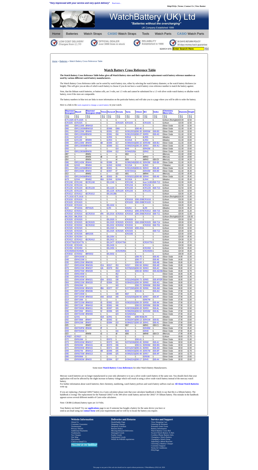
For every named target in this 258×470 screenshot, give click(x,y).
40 (117, 297)
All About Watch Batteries (187, 384)
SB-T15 (156, 211)
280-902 (139, 317)
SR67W (147, 300)
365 (67, 126)
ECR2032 (90, 225)
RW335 (89, 262)
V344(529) (130, 151)
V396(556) (130, 311)
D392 (109, 320)
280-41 (139, 162)
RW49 (89, 143)
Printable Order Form (159, 426)
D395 (109, 354)
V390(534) (130, 146)
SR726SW (79, 308)
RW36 (89, 151)
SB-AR (156, 265)
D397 (109, 308)
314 (67, 300)
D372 (109, 339)
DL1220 (110, 188)
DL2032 (110, 225)
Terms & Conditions (159, 448)
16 (117, 331)
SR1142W (79, 162)
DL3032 (110, 254)
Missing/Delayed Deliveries (122, 431)
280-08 (139, 176)
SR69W (147, 345)
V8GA (128, 137)
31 (117, 282)
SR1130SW (80, 146)
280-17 (139, 359)
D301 (109, 168)
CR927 (68, 336)
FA (102, 214)
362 (67, 302)
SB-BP (156, 351)
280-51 (139, 345)
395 (67, 354)
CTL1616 (69, 196)
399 (67, 351)
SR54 (146, 146)
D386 (109, 162)
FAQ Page (155, 450)
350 (67, 148)
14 (117, 148)
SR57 (146, 354)
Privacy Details (77, 428)
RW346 (89, 291)
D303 (109, 176)
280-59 (139, 268)
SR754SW (79, 331)
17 (117, 143)
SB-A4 (156, 359)
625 (67, 208)
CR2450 (69, 248)
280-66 (139, 291)
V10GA (129, 140)
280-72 (139, 285)
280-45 (139, 342)
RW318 (89, 128)
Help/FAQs (171, 6)
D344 (109, 151)
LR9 (109, 208)
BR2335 (89, 234)
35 (117, 351)
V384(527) (130, 322)
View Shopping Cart (159, 422)
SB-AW (156, 288)
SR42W (147, 148)
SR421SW (79, 259)
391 (67, 131)
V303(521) (130, 176)
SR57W (147, 351)
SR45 (146, 359)
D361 (109, 305)
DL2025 (110, 222)
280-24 (139, 146)
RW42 (89, 171)
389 (67, 143)
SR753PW (79, 328)
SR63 (146, 268)
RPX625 (90, 208)
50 (117, 268)
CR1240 (69, 182)
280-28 (139, 308)
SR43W (147, 162)
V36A (128, 317)
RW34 (89, 168)
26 (117, 308)
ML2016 (69, 216)
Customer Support (158, 446)
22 (117, 131)
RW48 (89, 328)
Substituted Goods (118, 437)
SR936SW (79, 359)
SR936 (147, 356)
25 (117, 354)
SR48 (146, 331)
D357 (109, 171)
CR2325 (69, 231)
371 (67, 348)
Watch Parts (163, 33)
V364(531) (130, 282)
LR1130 (78, 140)
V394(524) (130, 359)
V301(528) (130, 168)
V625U (129, 208)
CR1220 (69, 188)
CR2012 (69, 211)
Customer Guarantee (79, 424)
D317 (109, 265)
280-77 (139, 259)
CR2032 (69, 225)
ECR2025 (90, 222)
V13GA (129, 179)
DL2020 (110, 219)
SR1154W (79, 171)
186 (67, 165)
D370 (109, 345)
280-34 (139, 282)
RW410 (89, 305)
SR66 (146, 288)
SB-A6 (156, 259)
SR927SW (79, 354)
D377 (109, 288)
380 (67, 356)
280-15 (139, 143)
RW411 (89, 311)
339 (67, 274)
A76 (67, 179)
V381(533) (130, 134)
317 (67, 265)
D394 (109, 359)
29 (117, 311)
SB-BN (156, 345)
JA (102, 268)
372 (67, 339)
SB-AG (156, 282)
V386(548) (130, 162)
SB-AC (156, 268)
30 (117, 348)
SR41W (147, 320)
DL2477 (110, 242)
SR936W (79, 356)
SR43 (146, 168)
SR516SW (79, 265)
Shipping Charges (118, 424)
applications (93, 408)
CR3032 (69, 254)
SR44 (146, 176)
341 (67, 294)
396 (67, 311)
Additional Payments (79, 431)
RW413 (89, 351)
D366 (109, 128)
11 (117, 146)
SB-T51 (156, 225)
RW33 (89, 359)
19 (117, 302)
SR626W (79, 285)
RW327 (89, 268)
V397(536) (130, 308)
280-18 (139, 322)
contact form (89, 411)
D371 (109, 348)
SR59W (147, 311)
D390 (109, 146)
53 (117, 265)
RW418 (89, 126)
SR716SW (79, 297)
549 (127, 148)
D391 (109, 131)
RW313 (89, 354)
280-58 (139, 265)
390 (67, 146)
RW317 (89, 342)
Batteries (72, 33)
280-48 (139, 354)
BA (102, 288)
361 (67, 305)
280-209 (139, 199)
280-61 (139, 339)
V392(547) (130, 320)
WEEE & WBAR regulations (122, 439)
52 (117, 274)
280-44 (139, 351)
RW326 (89, 265)
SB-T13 (156, 182)
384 (67, 322)
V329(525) (130, 314)
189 (67, 140)
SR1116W (79, 126)
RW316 (89, 297)
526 (127, 331)
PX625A (78, 208)
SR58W (147, 305)
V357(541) (130, 171)
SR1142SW (80, 168)
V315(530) (130, 297)
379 (67, 268)
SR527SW (79, 271)
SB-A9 (156, 176)
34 (117, 134)
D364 (109, 282)
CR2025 (69, 222)
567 (127, 294)
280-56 (139, 297)
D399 (109, 351)
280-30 (139, 131)
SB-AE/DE (158, 271)
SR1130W (79, 143)
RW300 (89, 314)
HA (102, 297)
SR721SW (79, 302)
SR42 (146, 151)
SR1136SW (80, 151)
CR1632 (69, 205)
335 (67, 262)
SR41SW (79, 322)
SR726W (79, 311)
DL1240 (110, 182)
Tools (145, 33)
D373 (109, 342)
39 (117, 294)
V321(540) (130, 279)
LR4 (145, 317)
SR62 (146, 265)
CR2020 (69, 219)
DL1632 (110, 205)
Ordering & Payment (159, 424)
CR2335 (69, 234)
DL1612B (111, 194)
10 (117, 322)
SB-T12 (156, 231)
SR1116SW (80, 128)
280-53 (139, 305)
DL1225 (110, 191)
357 (67, 171)
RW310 (89, 302)
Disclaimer (75, 439)
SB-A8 (156, 168)
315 (67, 297)
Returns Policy (117, 428)
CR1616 (69, 199)
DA (102, 279)
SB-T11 (156, 214)
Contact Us (189, 6)
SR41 (146, 322)
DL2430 (110, 245)
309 (67, 331)
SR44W (147, 171)
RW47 (89, 320)
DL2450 (110, 248)
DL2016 (110, 214)
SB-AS (156, 134)
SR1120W (79, 131)
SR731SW (79, 314)
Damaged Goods (117, 433)
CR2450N (69, 251)
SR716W (79, 300)
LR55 (109, 137)
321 (67, 279)
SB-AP (156, 354)
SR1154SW (80, 176)
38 (117, 279)
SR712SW (79, 291)
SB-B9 (156, 171)
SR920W (79, 345)
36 (117, 345)
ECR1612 (90, 194)
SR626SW (79, 288)
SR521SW (79, 268)
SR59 (146, 308)
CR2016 (69, 214)
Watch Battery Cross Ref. (161, 431)
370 (67, 345)
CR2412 (69, 239)
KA (102, 179)
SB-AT (156, 297)
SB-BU (156, 143)
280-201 (139, 228)
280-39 (139, 288)
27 (117, 359)
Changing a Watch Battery (161, 437)
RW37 (89, 322)
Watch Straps (93, 33)
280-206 (139, 214)
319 (67, 271)
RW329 (89, 288)
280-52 (139, 311)
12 (117, 151)
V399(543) (130, 351)
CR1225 (69, 191)
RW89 (89, 140)
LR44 (77, 179)
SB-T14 (156, 222)
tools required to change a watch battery (93, 105)
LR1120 (78, 137)
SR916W (79, 339)
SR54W (147, 143)
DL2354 (110, 237)
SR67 (146, 297)
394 (67, 359)
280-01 (139, 168)
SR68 (146, 342)
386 (67, 162)
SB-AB (156, 262)
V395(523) (130, 354)
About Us (75, 422)
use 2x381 (148, 182)
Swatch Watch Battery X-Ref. (163, 433)
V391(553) (130, 131)
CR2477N (69, 242)
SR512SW (79, 262)
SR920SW (79, 348)
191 (67, 137)
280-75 (139, 257)
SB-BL (156, 311)
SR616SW (79, 279)
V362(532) (130, 302)
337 (67, 257)
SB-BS (156, 131)
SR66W (147, 285)
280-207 (139, 211)
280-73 (139, 279)
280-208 (139, 202)
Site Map (74, 437)
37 (117, 288)
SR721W (79, 305)
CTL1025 (69, 120)
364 (67, 282)
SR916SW (79, 342)
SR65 (146, 279)
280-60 (139, 271)
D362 (109, 302)
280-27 (139, 134)
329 (67, 314)
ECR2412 (90, 239)
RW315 (89, 348)
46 (117, 305)
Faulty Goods (116, 435)
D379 (109, 268)
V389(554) (130, 143)
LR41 (77, 317)
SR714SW (79, 294)
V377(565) (130, 288)
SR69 (146, 348)
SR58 (146, 302)
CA (102, 265)
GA (102, 317)
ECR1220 (90, 188)
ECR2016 (90, 214)
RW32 (89, 176)
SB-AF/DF (157, 279)
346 (67, 291)
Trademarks (75, 433)
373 (67, 342)
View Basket (200, 6)
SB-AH (156, 291)
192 (67, 317)
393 (67, 328)
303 (67, 176)
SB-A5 (156, 257)
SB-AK (156, 302)
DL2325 (110, 231)
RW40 (89, 131)
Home (56, 33)
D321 (109, 279)
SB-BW (156, 285)
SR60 (146, 282)
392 (67, 320)
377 (67, 288)
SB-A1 (156, 322)
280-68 (139, 262)
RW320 (89, 282)
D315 (109, 297)
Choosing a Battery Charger (162, 443)
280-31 (139, 348)
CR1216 (69, 185)
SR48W (147, 328)
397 (67, 308)
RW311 (89, 308)
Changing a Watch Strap (160, 439)
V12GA (129, 165)
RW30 (89, 134)
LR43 (77, 165)
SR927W (79, 351)
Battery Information (159, 428)
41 (117, 342)
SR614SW (79, 274)
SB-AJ (156, 342)
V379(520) (130, 268)
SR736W (79, 320)
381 (67, 134)
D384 (109, 322)
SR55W (147, 131)
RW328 (89, 271)
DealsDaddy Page (118, 422)
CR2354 (69, 237)
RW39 (89, 146)
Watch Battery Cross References (118, 368)
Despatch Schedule (118, 426)
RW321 (89, 279)
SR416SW (79, 257)
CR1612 (69, 194)
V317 (128, 265)
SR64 (146, 271)
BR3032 (89, 254)
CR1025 (69, 123)
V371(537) (130, 348)
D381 (109, 134)
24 (117, 314)
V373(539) (130, 342)
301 (67, 168)
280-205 (139, 222)
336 (67, 277)
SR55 (146, 134)
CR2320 (69, 228)
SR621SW (79, 282)
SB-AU (156, 146)
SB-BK (156, 305)
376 (67, 285)
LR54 (109, 140)
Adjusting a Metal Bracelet (161, 441)
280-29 (139, 302)
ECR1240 (90, 182)
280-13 (139, 320)
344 (67, 151)
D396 (109, 311)
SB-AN (156, 348)
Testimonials (76, 426)
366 (67, 128)
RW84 (89, 165)
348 (67, 259)
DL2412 (110, 239)
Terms (180, 6)
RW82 (89, 179)
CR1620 (69, 202)
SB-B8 (156, 162)
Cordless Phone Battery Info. (162, 435)
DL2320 (110, 228)
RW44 (89, 162)
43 (117, 285)
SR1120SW (80, 134)
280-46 (139, 128)
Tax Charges (76, 435)
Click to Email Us (79, 441)
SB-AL (156, 308)
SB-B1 (156, 320)
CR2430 (69, 245)
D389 (109, 143)
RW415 (89, 345)
